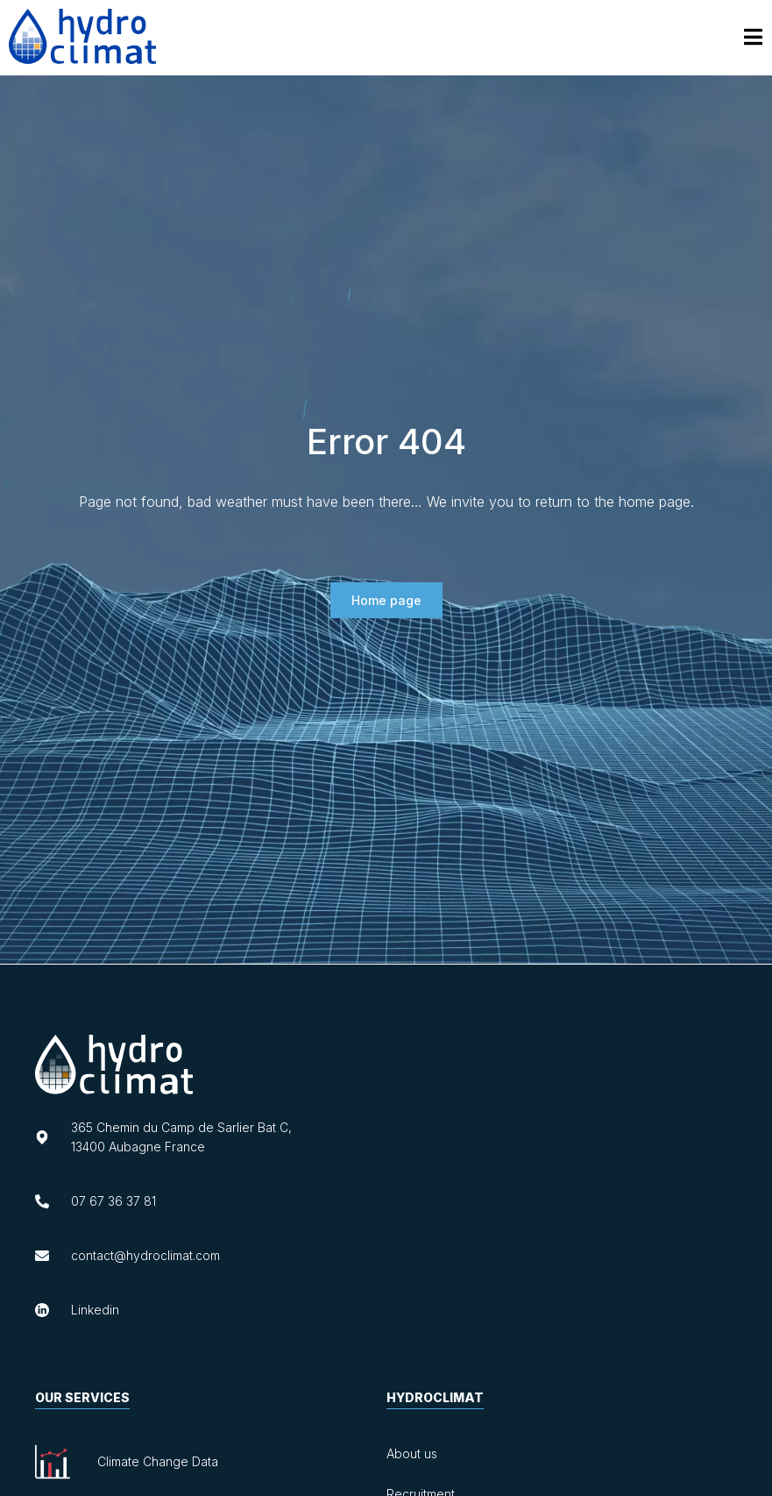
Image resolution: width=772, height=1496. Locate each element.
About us (411, 1453)
